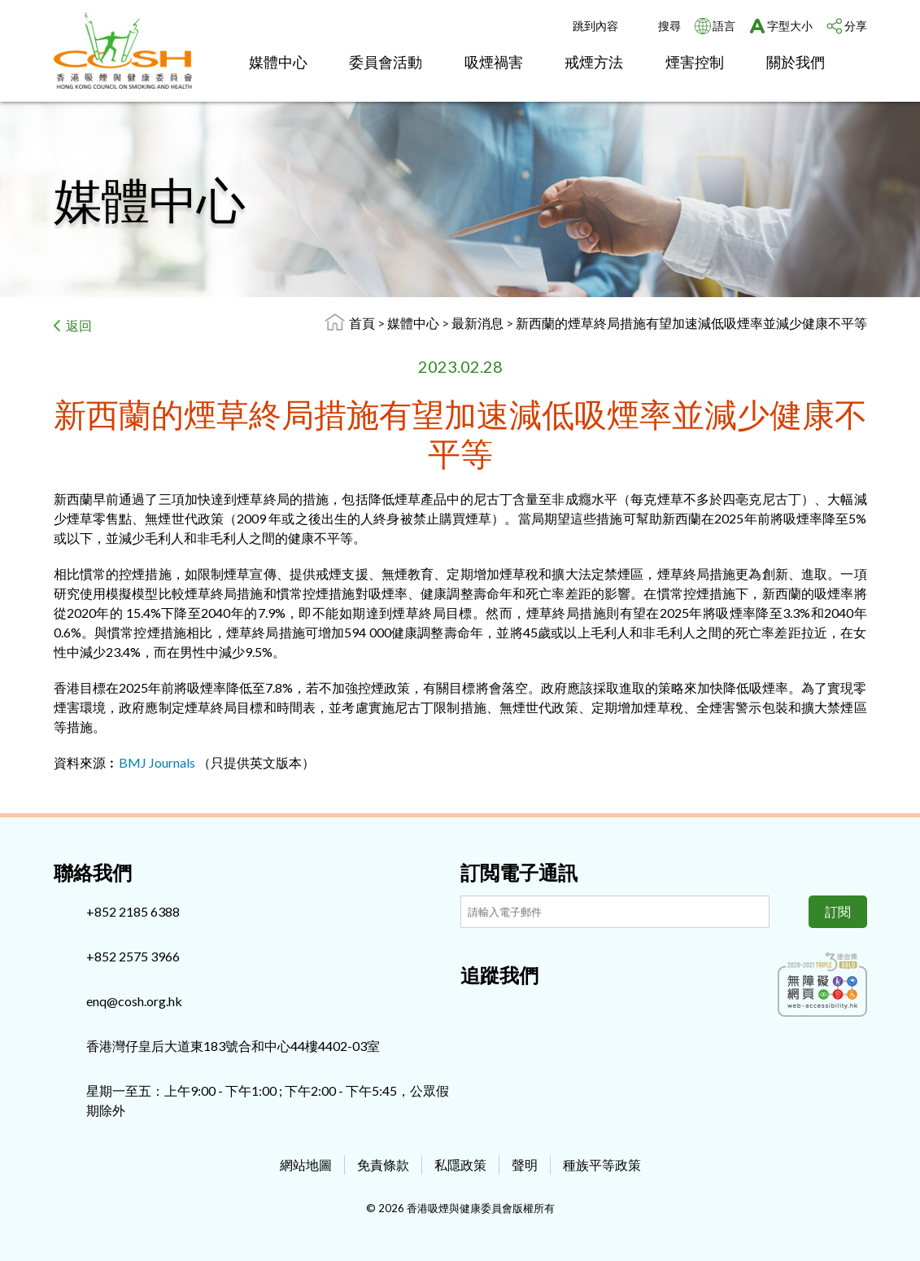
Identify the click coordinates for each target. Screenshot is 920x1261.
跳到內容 (595, 26)
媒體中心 (278, 62)
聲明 (525, 1164)
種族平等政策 (602, 1164)
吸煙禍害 (493, 62)
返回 (79, 325)
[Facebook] (472, 1010)
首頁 (362, 323)
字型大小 (790, 26)
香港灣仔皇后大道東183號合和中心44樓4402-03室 (233, 1045)
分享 (855, 26)
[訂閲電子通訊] (615, 911)
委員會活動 (385, 62)
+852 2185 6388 (133, 911)
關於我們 (795, 62)
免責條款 (383, 1164)
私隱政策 (460, 1164)
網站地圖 (306, 1164)
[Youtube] (526, 1010)
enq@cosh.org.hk (134, 1001)
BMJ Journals (157, 762)
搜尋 (669, 26)
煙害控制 (694, 62)
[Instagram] (499, 1010)
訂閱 (838, 911)
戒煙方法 (594, 62)
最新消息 (478, 323)
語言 (724, 26)
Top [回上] (881, 1222)
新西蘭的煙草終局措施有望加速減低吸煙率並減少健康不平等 (691, 323)
